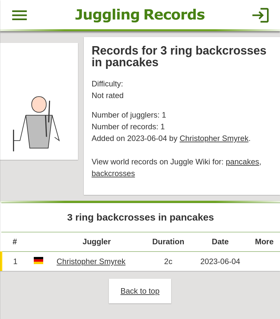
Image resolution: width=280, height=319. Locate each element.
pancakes (242, 161)
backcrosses (113, 173)
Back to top (140, 291)
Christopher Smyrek (214, 138)
